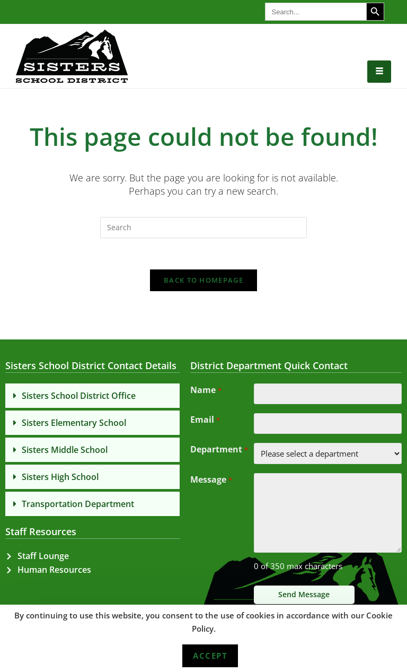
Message (211, 483)
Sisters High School (60, 478)
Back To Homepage (203, 281)
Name (205, 392)
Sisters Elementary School (74, 424)
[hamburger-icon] (379, 71)
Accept (210, 655)
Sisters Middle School (65, 451)
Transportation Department (78, 505)
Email (204, 422)
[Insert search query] (203, 227)
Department (218, 452)
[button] (92, 397)
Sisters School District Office (79, 397)
